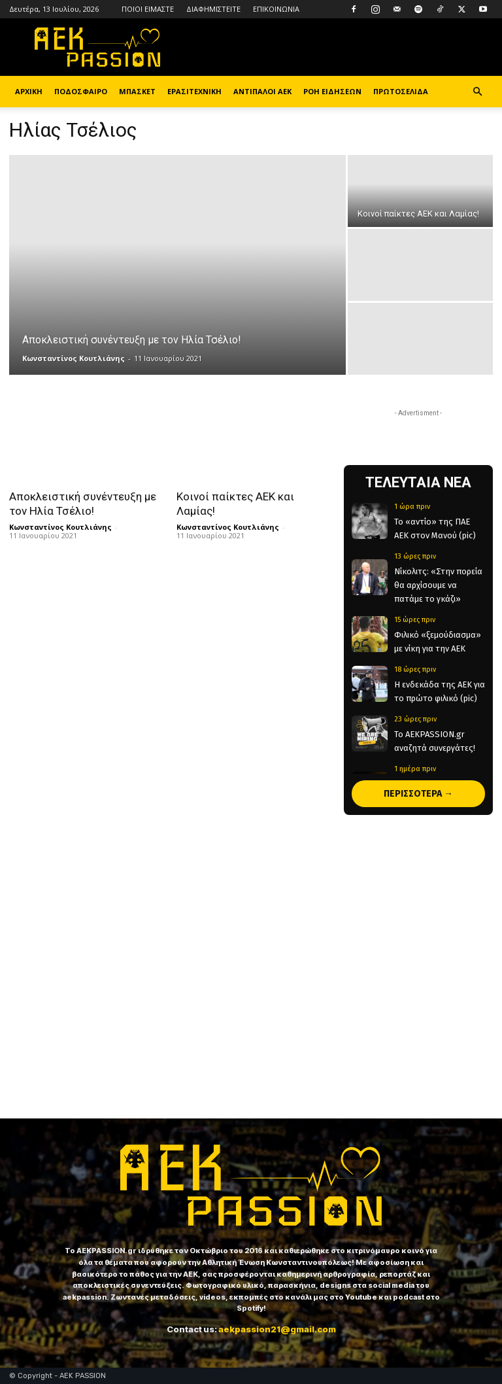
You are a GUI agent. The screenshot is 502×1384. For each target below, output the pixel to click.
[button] (477, 92)
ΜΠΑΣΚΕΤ (137, 91)
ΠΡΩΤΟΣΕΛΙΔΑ (400, 91)
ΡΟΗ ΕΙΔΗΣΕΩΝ (332, 91)
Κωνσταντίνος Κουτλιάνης (73, 358)
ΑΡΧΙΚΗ (28, 91)
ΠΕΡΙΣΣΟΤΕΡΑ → (418, 793)
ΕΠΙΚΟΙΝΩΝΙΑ (276, 9)
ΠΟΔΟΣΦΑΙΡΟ (80, 91)
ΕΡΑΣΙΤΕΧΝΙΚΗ (194, 91)
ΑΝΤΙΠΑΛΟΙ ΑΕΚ (262, 91)
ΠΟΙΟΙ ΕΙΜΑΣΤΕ (148, 9)
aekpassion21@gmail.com (277, 1329)
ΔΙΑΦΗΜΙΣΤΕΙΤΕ (213, 9)
